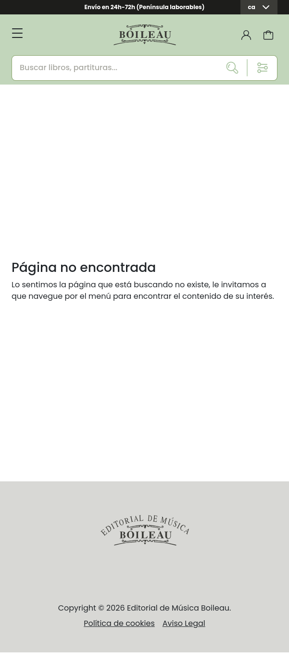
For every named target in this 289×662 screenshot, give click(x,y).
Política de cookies (119, 623)
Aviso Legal (184, 623)
